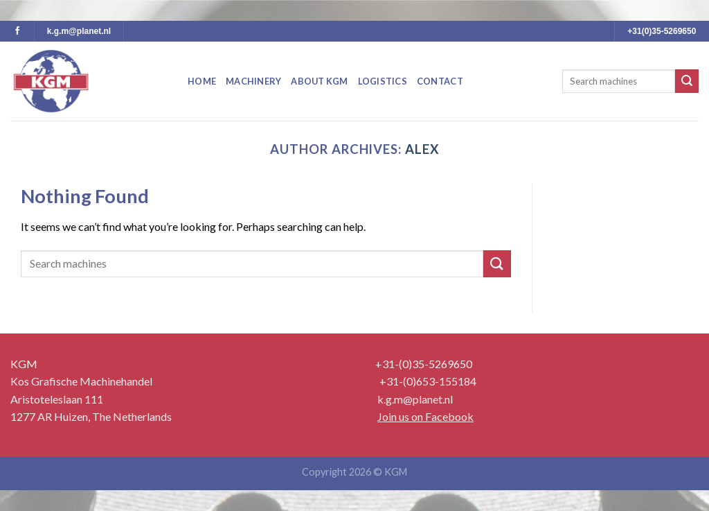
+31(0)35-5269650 (661, 31)
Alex (422, 149)
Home (202, 81)
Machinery (253, 81)
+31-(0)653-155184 (427, 381)
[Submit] (687, 81)
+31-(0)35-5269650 (423, 363)
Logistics (382, 81)
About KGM (319, 81)
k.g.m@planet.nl (79, 31)
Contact (440, 81)
